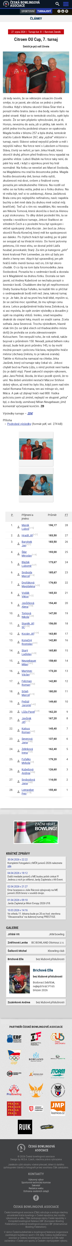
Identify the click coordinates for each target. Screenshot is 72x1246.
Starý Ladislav (27, 652)
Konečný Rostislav (27, 642)
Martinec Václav (27, 672)
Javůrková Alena (28, 604)
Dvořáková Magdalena (28, 584)
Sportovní (28, 11)
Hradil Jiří (27, 535)
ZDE (30, 413)
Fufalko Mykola (26, 761)
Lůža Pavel (28, 712)
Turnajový (44, 11)
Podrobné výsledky (19, 424)
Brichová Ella (43, 970)
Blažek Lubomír (27, 564)
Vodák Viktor (25, 594)
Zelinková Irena (27, 750)
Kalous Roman (26, 730)
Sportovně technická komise (36, 1182)
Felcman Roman (27, 683)
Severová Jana (27, 740)
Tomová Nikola (26, 615)
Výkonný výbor (36, 1179)
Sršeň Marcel (26, 693)
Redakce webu (36, 1188)
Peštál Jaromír (26, 703)
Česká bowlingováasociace (41, 1148)
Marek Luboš (25, 527)
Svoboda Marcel (27, 574)
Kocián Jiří (28, 633)
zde (9, 866)
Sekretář (36, 1185)
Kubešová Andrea (28, 771)
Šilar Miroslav (27, 553)
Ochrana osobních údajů (36, 1191)
